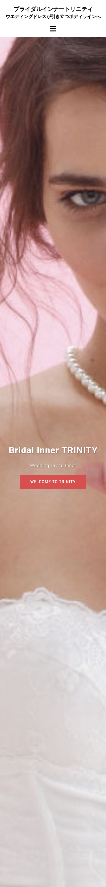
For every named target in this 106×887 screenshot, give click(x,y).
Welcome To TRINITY (53, 482)
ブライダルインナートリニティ (53, 9)
